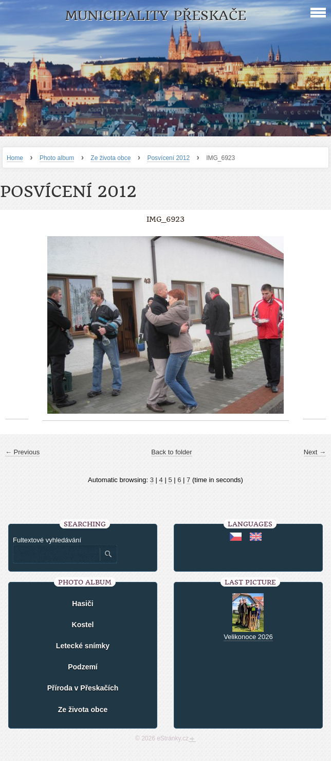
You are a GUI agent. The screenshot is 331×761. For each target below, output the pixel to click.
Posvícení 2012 (168, 158)
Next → (315, 452)
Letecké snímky (82, 646)
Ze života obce (110, 158)
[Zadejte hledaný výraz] (56, 554)
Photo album (57, 158)
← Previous (22, 452)
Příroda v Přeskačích (83, 688)
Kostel (83, 625)
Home (15, 158)
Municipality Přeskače (155, 16)
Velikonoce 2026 (248, 637)
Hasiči (82, 603)
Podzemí (83, 667)
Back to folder (171, 452)
